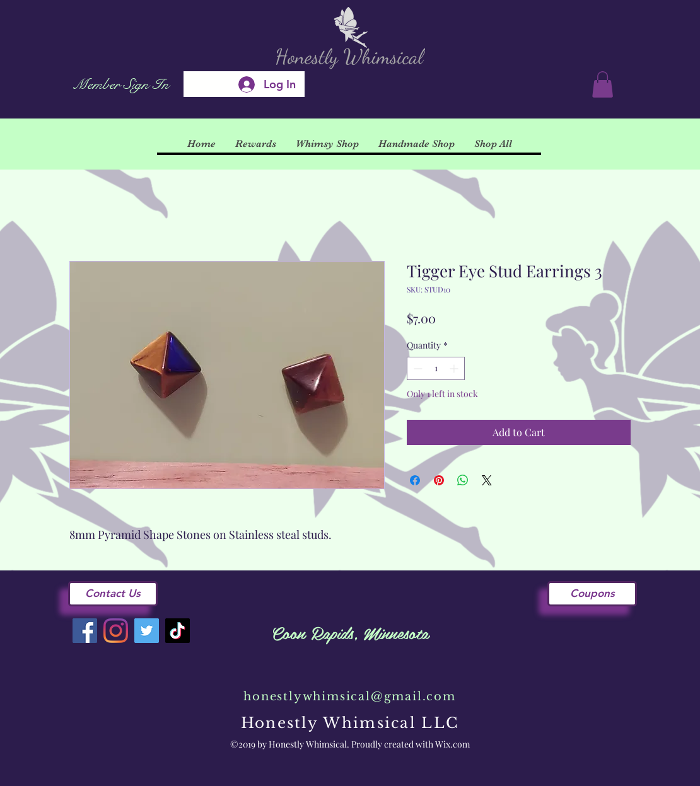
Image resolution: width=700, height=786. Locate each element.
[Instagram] (115, 630)
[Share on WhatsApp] (462, 480)
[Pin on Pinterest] (438, 480)
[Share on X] (486, 480)
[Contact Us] (113, 593)
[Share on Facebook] (415, 480)
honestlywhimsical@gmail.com (349, 696)
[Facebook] (85, 630)
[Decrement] (416, 368)
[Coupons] (592, 593)
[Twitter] (146, 630)
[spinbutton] (435, 368)
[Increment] (455, 368)
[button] (603, 84)
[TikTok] (177, 630)
